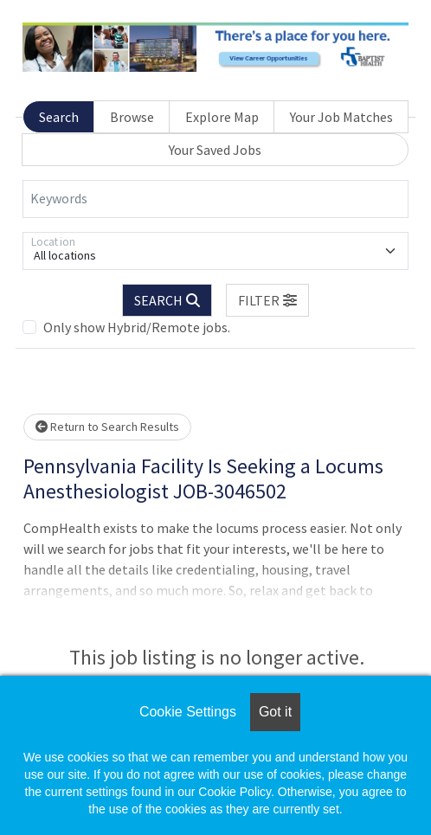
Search (59, 116)
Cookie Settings (187, 711)
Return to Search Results (107, 426)
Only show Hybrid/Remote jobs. (136, 327)
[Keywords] (215, 199)
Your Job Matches (341, 116)
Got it (275, 711)
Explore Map (222, 116)
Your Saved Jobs (215, 149)
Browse (132, 116)
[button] (267, 300)
